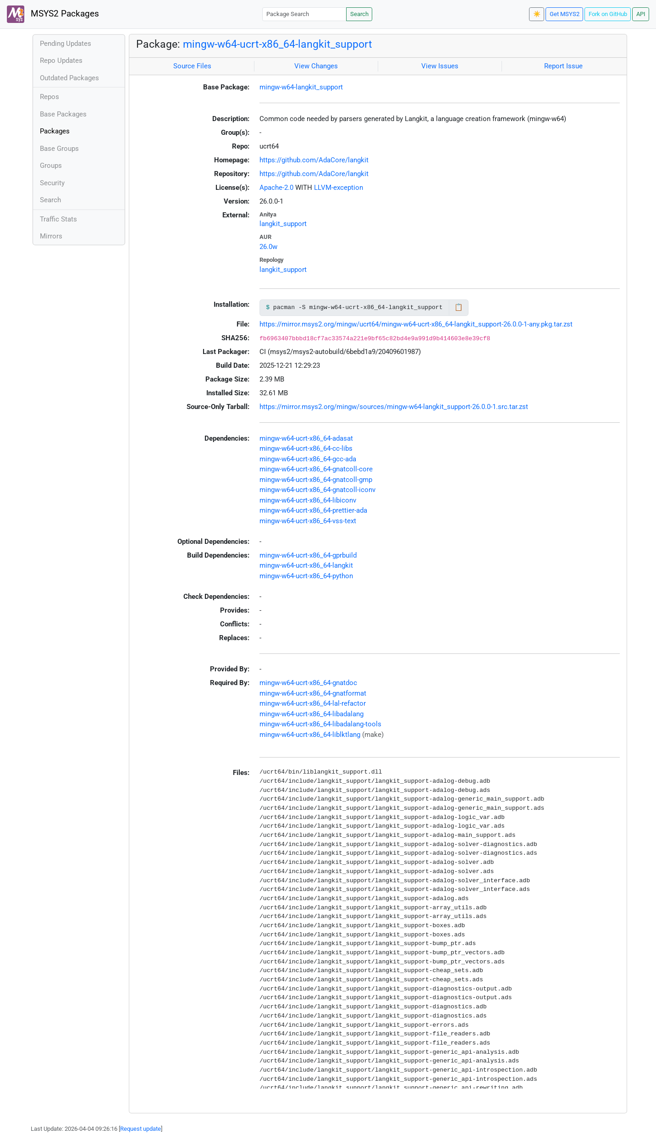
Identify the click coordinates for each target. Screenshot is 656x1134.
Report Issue (563, 66)
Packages (55, 131)
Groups (51, 165)
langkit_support (283, 224)
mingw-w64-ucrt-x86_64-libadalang (311, 714)
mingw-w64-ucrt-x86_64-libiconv (307, 500)
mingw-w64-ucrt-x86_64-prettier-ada (313, 510)
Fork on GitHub (608, 14)
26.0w (268, 247)
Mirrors (51, 236)
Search (359, 14)
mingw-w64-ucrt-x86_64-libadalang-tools (320, 724)
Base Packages (63, 114)
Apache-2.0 (276, 187)
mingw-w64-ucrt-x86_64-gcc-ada (307, 459)
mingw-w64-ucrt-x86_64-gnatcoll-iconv (317, 490)
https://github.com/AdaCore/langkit (314, 160)
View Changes (316, 66)
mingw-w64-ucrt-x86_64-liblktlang (309, 734)
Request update (140, 1128)
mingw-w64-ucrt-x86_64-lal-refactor (312, 703)
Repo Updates (61, 60)
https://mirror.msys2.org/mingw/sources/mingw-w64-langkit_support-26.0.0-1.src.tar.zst (393, 407)
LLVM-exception (338, 187)
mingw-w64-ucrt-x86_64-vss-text (307, 521)
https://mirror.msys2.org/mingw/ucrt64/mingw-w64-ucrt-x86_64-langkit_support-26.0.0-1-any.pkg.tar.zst (416, 324)
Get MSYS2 (564, 14)
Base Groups (59, 148)
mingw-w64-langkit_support (301, 87)
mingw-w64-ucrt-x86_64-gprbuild (308, 555)
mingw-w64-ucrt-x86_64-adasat (306, 438)
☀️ (536, 14)
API (640, 14)
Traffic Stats (58, 219)
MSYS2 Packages (53, 14)
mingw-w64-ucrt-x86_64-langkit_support (277, 44)
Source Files (192, 66)
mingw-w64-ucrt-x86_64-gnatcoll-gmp (315, 480)
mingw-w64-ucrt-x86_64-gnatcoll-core (316, 469)
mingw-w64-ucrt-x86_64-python (306, 576)
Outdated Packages (69, 78)
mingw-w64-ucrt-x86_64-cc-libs (306, 448)
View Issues (439, 66)
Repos (49, 97)
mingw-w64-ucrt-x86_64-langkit (306, 565)
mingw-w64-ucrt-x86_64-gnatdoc (308, 683)
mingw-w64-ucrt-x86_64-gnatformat (312, 693)
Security (52, 183)
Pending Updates (65, 43)
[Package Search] (304, 14)
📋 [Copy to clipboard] (458, 307)
